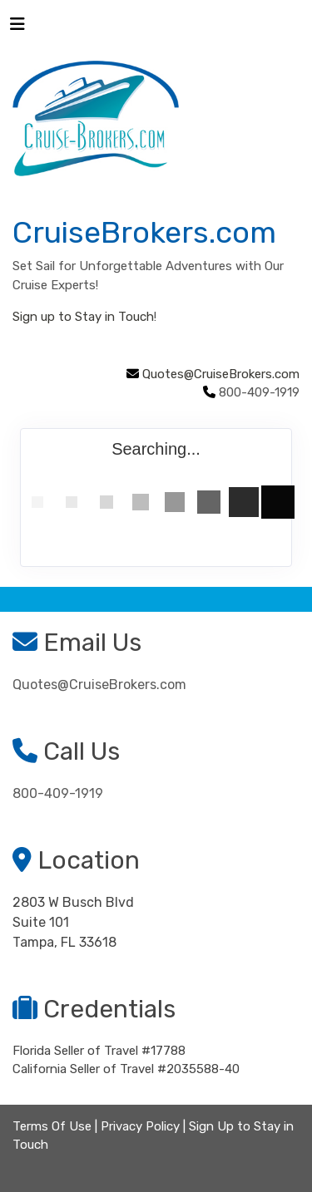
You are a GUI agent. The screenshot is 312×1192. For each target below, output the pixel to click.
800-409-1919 (57, 793)
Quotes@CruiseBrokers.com (221, 374)
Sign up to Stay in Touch (83, 316)
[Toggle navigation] (17, 28)
